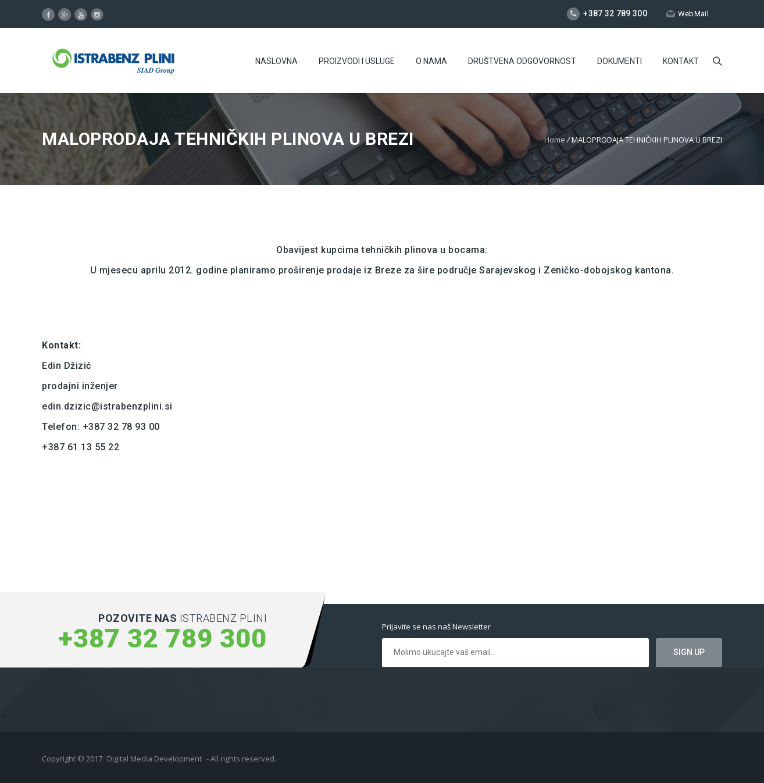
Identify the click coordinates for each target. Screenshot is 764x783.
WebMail (687, 13)
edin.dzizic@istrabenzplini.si (107, 406)
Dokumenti (619, 61)
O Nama (431, 61)
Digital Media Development (154, 758)
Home (554, 139)
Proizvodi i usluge (357, 61)
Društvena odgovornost (522, 61)
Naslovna (276, 61)
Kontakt (681, 61)
